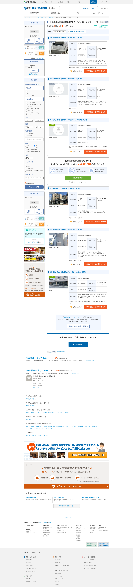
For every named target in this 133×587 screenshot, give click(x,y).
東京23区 (43, 17)
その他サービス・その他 (45, 428)
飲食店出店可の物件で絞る (77, 31)
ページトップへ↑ (66, 517)
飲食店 (28, 88)
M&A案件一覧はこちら (37, 370)
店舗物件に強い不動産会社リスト (98, 527)
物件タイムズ (79, 525)
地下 (27, 145)
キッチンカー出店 (30, 571)
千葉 (44, 435)
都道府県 (35, 378)
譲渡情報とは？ (90, 360)
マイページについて (30, 532)
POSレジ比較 (58, 576)
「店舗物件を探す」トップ (32, 525)
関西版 (41, 522)
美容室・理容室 (48, 426)
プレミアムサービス (33, 242)
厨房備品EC (58, 562)
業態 (34, 380)
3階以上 (37, 147)
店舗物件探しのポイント (96, 529)
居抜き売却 (28, 562)
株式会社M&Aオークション (90, 497)
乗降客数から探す (47, 532)
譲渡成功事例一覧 (61, 532)
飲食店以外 (30, 99)
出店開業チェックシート (90, 565)
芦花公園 (28, 399)
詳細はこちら (36, 387)
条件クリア (34, 31)
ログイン (79, 182)
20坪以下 (67, 412)
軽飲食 (28, 93)
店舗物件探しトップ (30, 17)
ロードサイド (29, 164)
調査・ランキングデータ (82, 527)
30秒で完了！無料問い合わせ (96, 71)
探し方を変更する (34, 74)
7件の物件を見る (79, 344)
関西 (37, 58)
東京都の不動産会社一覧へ (66, 506)
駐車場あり (51, 412)
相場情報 (78, 535)
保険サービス (58, 584)
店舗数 (34, 383)
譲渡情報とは (60, 529)
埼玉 (47, 435)
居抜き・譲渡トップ (62, 525)
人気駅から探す (46, 534)
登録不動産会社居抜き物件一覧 (64, 527)
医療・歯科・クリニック (84, 426)
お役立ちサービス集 (60, 579)
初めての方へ (29, 531)
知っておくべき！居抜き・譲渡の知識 (99, 530)
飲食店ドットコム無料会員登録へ (78, 326)
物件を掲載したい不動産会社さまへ (91, 544)
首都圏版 (36, 522)
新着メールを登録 (39, 40)
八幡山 (34, 399)
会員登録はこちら (78, 178)
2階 (26, 147)
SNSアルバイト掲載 (31, 581)
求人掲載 (28, 579)
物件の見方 (45, 536)
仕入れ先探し (58, 559)
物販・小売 (94, 426)
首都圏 (37, 17)
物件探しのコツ (80, 532)
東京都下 (34, 435)
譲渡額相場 (78, 540)
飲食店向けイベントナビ (90, 568)
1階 (36, 145)
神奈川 (39, 435)
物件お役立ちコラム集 (95, 525)
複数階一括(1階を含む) (31, 149)
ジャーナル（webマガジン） (91, 559)
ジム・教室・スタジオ (32, 428)
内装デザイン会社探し (31, 568)
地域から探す (46, 530)
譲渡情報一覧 (60, 530)
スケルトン (34, 412)
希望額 (34, 385)
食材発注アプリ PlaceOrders (62, 565)
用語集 (91, 532)
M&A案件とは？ (76, 373)
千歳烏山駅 (50, 17)
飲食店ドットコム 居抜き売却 (103, 544)
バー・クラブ (30, 95)
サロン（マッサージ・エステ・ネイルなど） (64, 426)
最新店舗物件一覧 (47, 527)
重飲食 (28, 91)
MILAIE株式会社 (59, 497)
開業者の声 (78, 530)
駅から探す (45, 529)
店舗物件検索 (46, 525)
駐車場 (27, 166)
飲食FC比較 (58, 573)
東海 (40, 58)
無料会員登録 (93, 2)
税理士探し (58, 581)
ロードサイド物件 (42, 412)
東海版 (45, 522)
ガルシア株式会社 (31, 497)
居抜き (28, 412)
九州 (43, 58)
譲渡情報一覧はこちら (36, 358)
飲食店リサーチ (88, 562)
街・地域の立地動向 (81, 529)
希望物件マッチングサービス (72, 317)
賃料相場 (78, 537)
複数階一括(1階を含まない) (32, 151)
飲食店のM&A (29, 565)
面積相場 (78, 538)
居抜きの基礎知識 (61, 351)
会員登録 (28, 529)
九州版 (49, 522)
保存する (29, 41)
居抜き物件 (28, 135)
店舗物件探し (29, 559)
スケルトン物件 (29, 133)
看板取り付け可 (29, 168)
